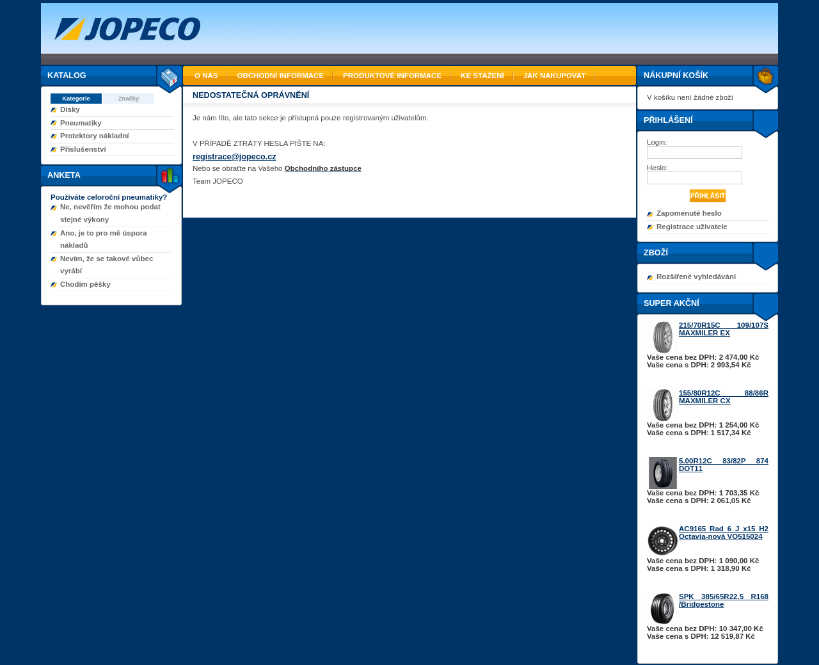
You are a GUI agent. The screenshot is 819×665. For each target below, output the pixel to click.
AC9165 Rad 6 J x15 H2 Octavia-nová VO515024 (723, 532)
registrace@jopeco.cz (234, 156)
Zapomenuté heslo (689, 213)
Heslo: (658, 168)
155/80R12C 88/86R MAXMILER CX (723, 397)
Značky (128, 98)
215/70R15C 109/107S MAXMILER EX (723, 329)
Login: (658, 142)
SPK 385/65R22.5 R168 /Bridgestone (723, 600)
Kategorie (76, 98)
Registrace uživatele (692, 226)
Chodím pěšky (85, 284)
